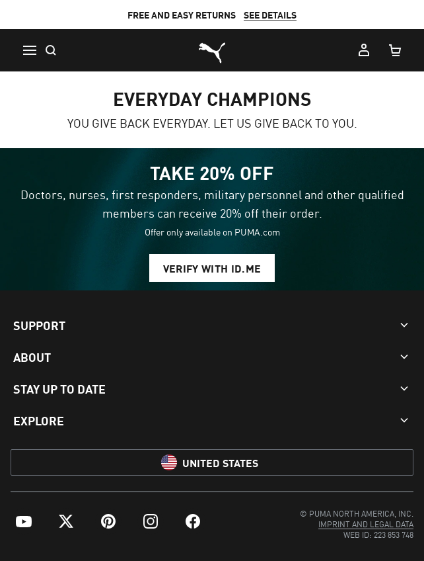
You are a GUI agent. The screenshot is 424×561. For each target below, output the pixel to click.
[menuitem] (24, 521)
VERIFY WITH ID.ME (212, 268)
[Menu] (29, 50)
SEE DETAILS (270, 14)
